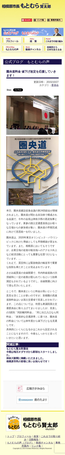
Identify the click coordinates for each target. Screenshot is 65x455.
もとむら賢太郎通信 (17, 348)
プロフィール (24, 436)
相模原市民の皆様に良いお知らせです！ (28, 361)
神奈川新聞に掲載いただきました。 (25, 358)
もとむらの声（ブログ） (20, 442)
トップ (10, 436)
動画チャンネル (44, 442)
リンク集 (36, 446)
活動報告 (34, 439)
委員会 (55, 85)
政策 (36, 436)
